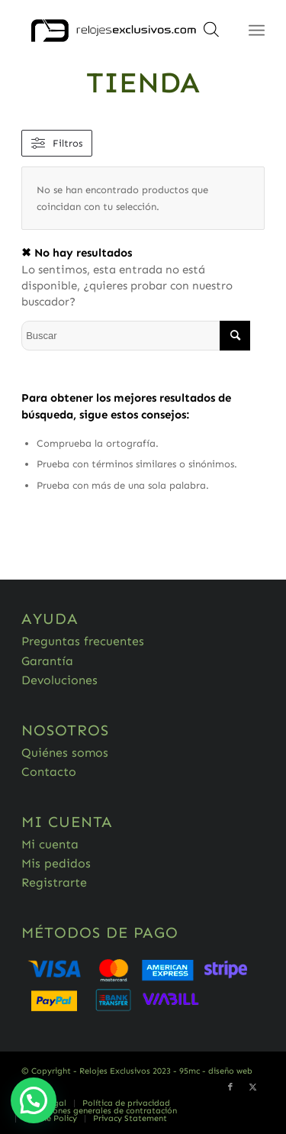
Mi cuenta (50, 844)
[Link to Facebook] (230, 1087)
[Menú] (257, 30)
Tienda (143, 82)
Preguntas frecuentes (82, 641)
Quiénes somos (64, 752)
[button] (33, 1100)
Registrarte (54, 882)
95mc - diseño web (215, 1071)
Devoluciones (59, 680)
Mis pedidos (56, 863)
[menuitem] (126, 1103)
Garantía (47, 661)
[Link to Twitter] (253, 1087)
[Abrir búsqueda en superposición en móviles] (211, 34)
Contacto (48, 771)
